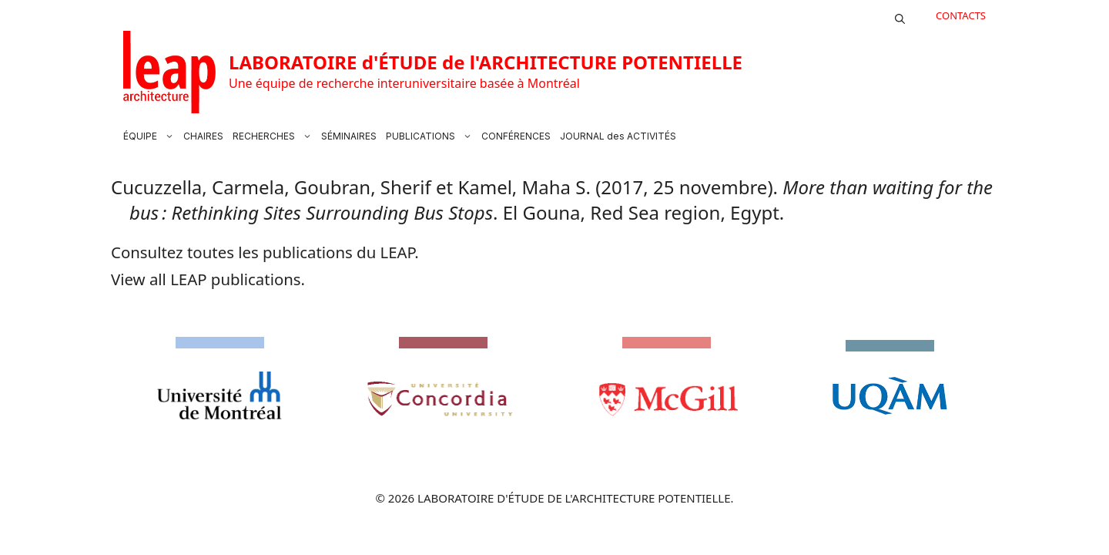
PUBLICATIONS (431, 136)
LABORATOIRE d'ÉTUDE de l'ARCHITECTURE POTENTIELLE (485, 62)
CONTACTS (961, 15)
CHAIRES (203, 136)
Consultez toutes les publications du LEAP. (265, 252)
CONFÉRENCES (516, 136)
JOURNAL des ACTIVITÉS (618, 136)
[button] (899, 15)
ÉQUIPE (151, 136)
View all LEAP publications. (208, 279)
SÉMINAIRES (349, 136)
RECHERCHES (275, 136)
